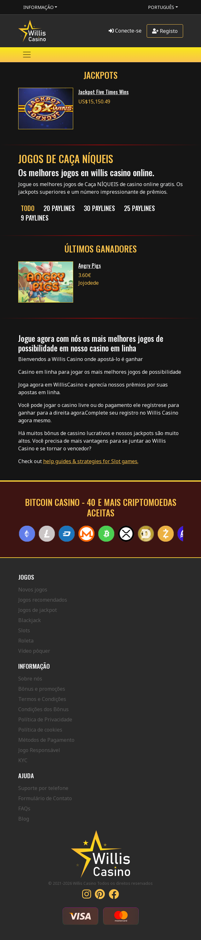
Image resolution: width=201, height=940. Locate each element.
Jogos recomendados (42, 599)
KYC (22, 760)
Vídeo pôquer (34, 650)
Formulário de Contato (45, 798)
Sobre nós (30, 678)
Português (161, 7)
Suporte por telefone (43, 788)
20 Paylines (59, 208)
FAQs (24, 808)
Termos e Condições (42, 699)
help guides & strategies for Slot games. (90, 461)
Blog (23, 818)
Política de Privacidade (45, 719)
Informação (38, 7)
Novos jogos (32, 589)
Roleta (26, 640)
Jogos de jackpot (37, 609)
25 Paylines (139, 208)
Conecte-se (125, 30)
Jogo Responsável (39, 750)
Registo (165, 30)
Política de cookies (40, 729)
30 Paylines (99, 208)
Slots (24, 630)
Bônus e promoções (41, 688)
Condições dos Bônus (43, 709)
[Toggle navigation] (26, 55)
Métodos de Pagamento (46, 739)
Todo (28, 208)
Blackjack (29, 620)
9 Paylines (35, 217)
